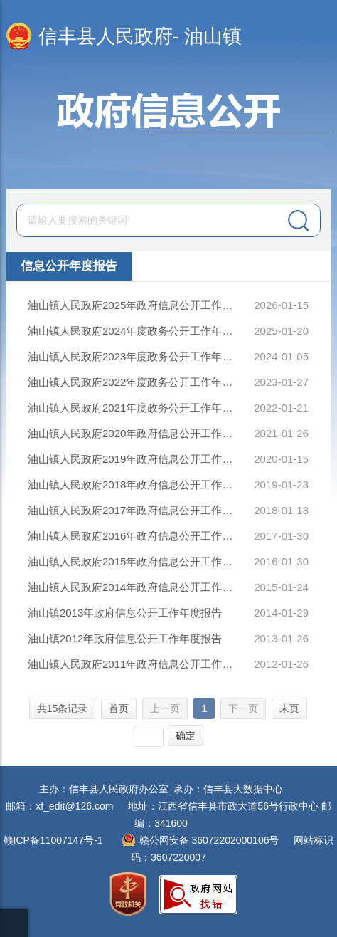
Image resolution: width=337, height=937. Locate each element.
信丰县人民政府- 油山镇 (140, 36)
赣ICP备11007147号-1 (53, 840)
